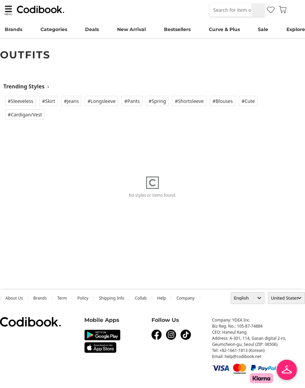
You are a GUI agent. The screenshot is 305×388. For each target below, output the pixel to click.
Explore (295, 29)
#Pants (132, 101)
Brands (13, 29)
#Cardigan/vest (25, 114)
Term (62, 298)
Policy (82, 298)
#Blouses (223, 101)
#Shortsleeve (189, 101)
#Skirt (48, 101)
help (161, 298)
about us (14, 298)
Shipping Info (111, 298)
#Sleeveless (20, 101)
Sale (263, 29)
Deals (92, 29)
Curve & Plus (224, 29)
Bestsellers (177, 29)
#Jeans (71, 101)
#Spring (157, 101)
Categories (53, 29)
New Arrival (131, 29)
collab (141, 298)
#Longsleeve (101, 101)
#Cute (248, 101)
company (185, 298)
